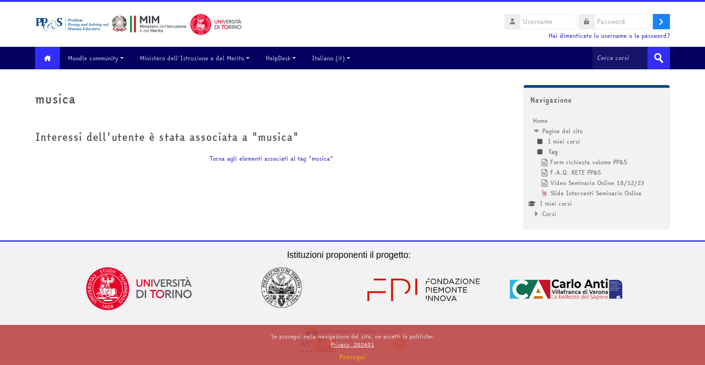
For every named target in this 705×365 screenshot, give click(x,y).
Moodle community (96, 58)
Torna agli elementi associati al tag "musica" (271, 158)
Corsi (549, 213)
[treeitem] (596, 167)
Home (540, 120)
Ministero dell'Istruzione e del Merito (195, 58)
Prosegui (352, 357)
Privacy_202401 (352, 344)
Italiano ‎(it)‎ (331, 58)
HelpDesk (281, 58)
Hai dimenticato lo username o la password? (609, 36)
